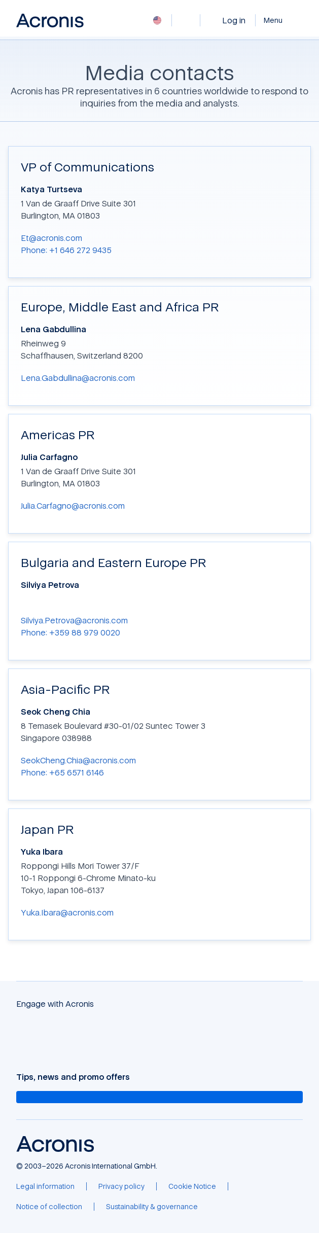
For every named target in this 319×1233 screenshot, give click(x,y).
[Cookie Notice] (192, 1186)
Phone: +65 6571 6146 (62, 772)
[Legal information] (45, 1186)
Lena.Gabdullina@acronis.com (78, 377)
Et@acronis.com (51, 237)
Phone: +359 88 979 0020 (70, 632)
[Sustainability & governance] (152, 1207)
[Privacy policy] (121, 1186)
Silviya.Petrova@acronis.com (74, 620)
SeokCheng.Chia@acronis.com (78, 760)
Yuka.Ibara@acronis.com (67, 912)
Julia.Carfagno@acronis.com (73, 505)
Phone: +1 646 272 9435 (66, 250)
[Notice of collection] (49, 1207)
